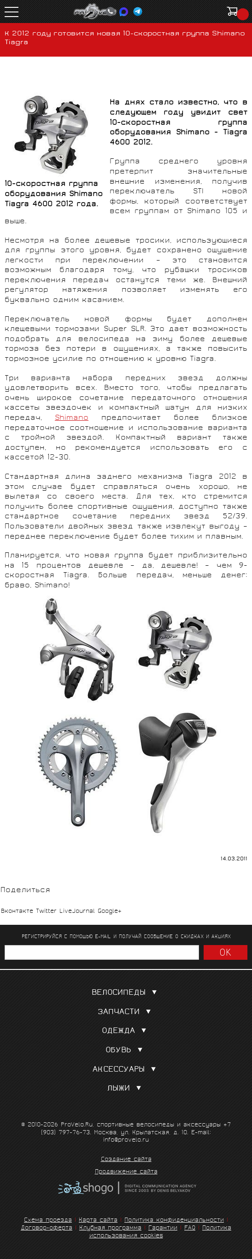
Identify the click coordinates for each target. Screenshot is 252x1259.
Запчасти (126, 1012)
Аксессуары (126, 1070)
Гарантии (162, 1228)
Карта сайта (98, 1220)
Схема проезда (48, 1220)
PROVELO (95, 11)
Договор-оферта (46, 1228)
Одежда (126, 1031)
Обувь (126, 1051)
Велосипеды (126, 993)
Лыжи (126, 1089)
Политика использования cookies (160, 1232)
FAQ (189, 1228)
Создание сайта (126, 1160)
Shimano (71, 418)
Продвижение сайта (126, 1172)
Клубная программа (110, 1228)
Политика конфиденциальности (174, 1220)
